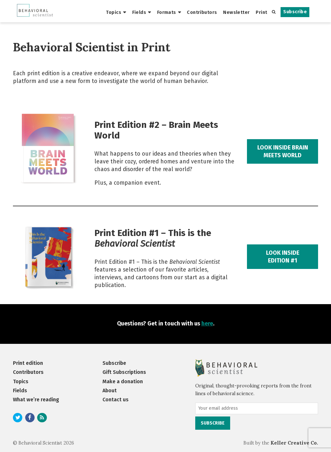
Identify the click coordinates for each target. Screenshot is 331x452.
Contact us (115, 399)
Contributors (202, 12)
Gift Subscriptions (124, 372)
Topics (113, 12)
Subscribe (295, 12)
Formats (166, 12)
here (207, 323)
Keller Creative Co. (294, 443)
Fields (139, 12)
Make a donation (122, 381)
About (109, 390)
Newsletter (236, 12)
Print (261, 12)
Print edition (28, 363)
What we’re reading (36, 399)
